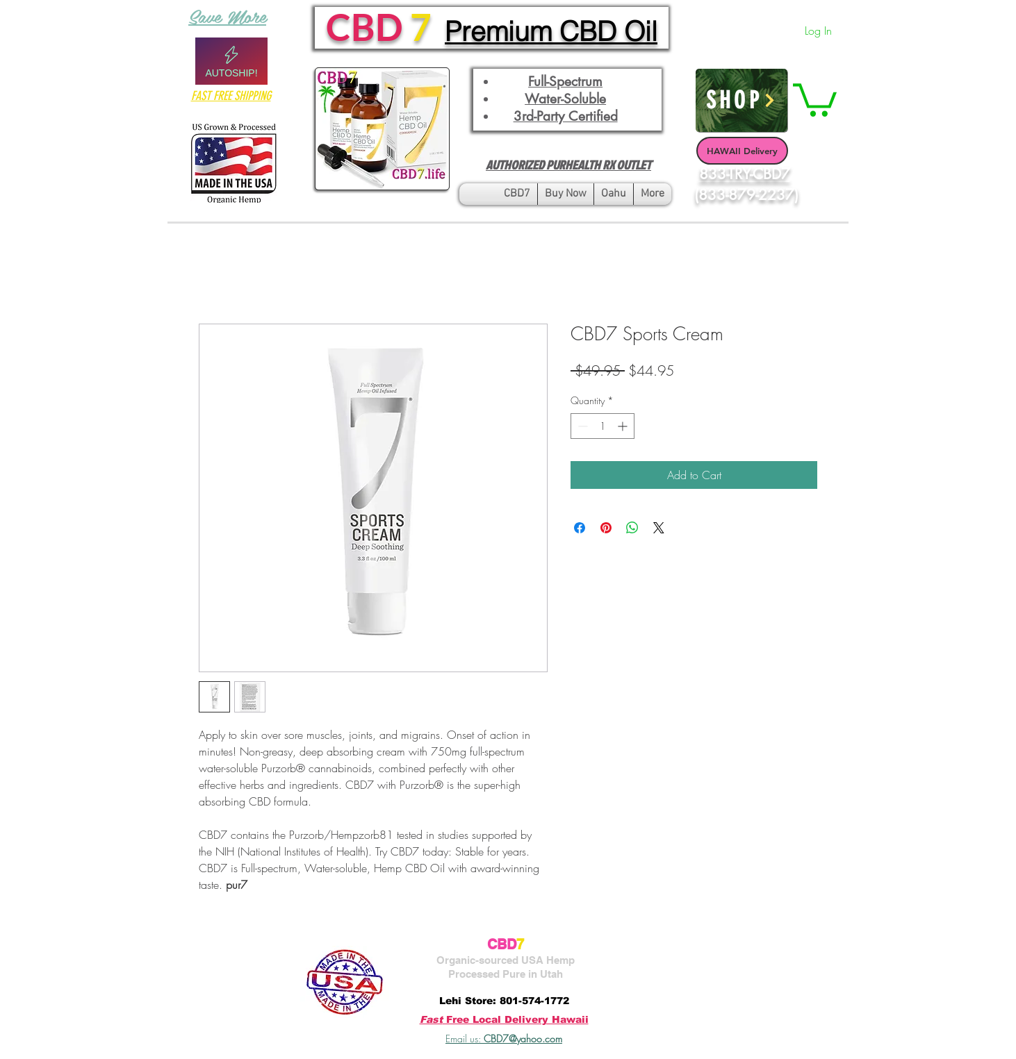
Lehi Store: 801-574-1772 (504, 1000)
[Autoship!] (231, 61)
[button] (815, 98)
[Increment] (623, 426)
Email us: (503, 1038)
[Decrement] (581, 426)
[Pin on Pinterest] (606, 527)
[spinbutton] (602, 426)
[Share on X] (658, 527)
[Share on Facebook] (579, 527)
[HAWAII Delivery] (742, 151)
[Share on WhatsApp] (632, 527)
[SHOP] (741, 100)
